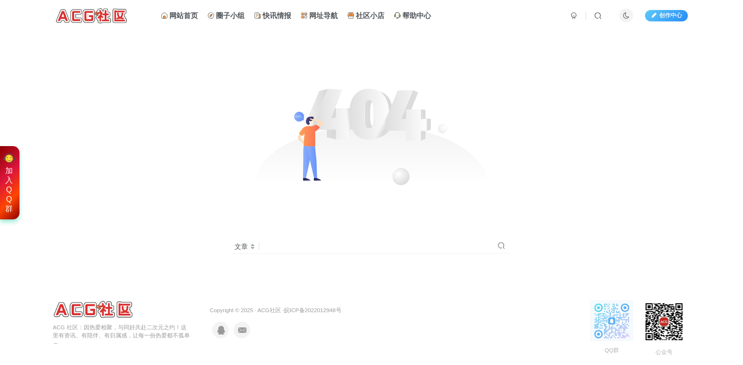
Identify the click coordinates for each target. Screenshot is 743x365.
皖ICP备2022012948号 (312, 310)
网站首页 (179, 16)
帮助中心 (412, 16)
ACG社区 (269, 310)
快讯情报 (272, 16)
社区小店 (365, 16)
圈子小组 (225, 16)
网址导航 (319, 16)
